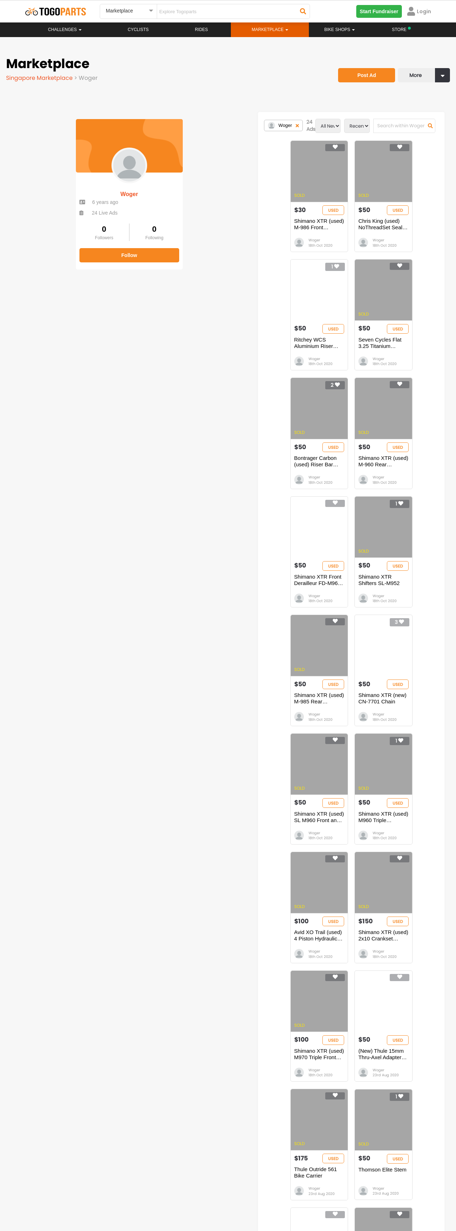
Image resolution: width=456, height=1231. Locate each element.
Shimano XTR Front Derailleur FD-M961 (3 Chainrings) (178, 472)
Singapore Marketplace (41, 76)
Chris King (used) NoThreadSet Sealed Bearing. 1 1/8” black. (275, 228)
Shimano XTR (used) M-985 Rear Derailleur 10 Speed (379, 472)
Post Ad (361, 69)
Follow (60, 249)
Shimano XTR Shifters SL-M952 (276, 469)
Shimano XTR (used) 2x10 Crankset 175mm (281, 716)
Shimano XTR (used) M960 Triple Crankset (379, 594)
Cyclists (138, 29)
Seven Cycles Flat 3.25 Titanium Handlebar (175, 350)
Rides (201, 29)
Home (193, 1086)
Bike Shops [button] (339, 29)
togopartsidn (259, 1168)
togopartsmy (157, 1168)
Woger (60, 188)
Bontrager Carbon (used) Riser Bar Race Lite (279, 350)
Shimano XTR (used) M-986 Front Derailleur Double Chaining (177, 228)
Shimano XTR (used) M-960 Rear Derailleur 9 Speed (379, 350)
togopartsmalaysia (164, 1158)
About (38, 1199)
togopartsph (359, 1158)
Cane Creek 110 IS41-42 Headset (228, 957)
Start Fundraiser (379, 11)
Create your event (187, 1199)
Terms (91, 1199)
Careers (65, 1199)
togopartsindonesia (266, 1158)
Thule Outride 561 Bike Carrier (274, 835)
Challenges (65, 29)
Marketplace (200, 1108)
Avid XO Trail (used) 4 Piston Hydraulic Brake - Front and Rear (176, 716)
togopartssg (56, 1168)
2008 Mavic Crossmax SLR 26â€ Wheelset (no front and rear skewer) (331, 960)
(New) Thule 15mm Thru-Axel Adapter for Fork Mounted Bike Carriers (173, 838)
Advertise (145, 1199)
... (165, 1012)
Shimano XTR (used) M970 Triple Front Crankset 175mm (379, 716)
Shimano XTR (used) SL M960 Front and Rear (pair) (274, 594)
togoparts (53, 1158)
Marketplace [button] (270, 29)
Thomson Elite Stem (364, 835)
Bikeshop (259, 1086)
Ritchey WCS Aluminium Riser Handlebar (375, 228)
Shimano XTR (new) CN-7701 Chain (172, 594)
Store (254, 1094)
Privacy (117, 1199)
